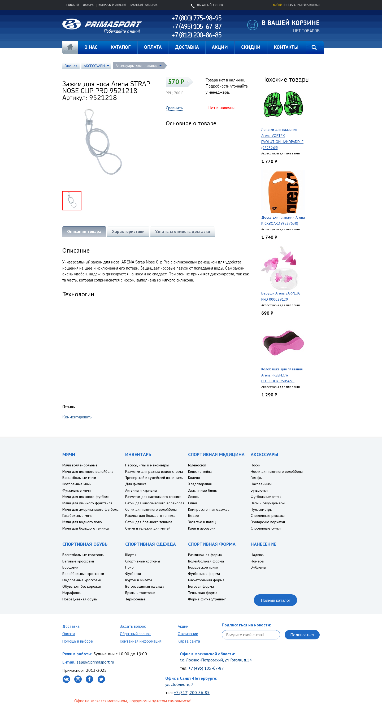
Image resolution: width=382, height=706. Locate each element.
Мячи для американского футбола (90, 509)
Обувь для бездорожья (81, 586)
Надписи (257, 554)
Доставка (71, 626)
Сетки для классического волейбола (154, 503)
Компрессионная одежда (208, 509)
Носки (255, 465)
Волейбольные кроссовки (83, 573)
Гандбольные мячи (77, 515)
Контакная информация (141, 641)
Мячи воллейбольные (80, 465)
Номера (257, 561)
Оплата (68, 633)
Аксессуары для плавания (137, 65)
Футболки (133, 573)
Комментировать (77, 416)
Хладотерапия (200, 484)
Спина (193, 503)
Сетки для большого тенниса (148, 521)
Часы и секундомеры (268, 503)
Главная (70, 47)
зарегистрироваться (304, 5)
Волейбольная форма (206, 561)
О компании (188, 633)
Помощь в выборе (77, 641)
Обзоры (88, 5)
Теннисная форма (202, 592)
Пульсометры (261, 509)
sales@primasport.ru (95, 662)
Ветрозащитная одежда (144, 586)
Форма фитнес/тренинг (207, 599)
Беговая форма (201, 586)
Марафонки (71, 592)
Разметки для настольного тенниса (153, 496)
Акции (183, 626)
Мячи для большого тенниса (85, 528)
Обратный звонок (135, 633)
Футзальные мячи (76, 490)
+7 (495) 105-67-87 (206, 668)
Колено (194, 477)
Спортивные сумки (266, 528)
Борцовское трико (203, 567)
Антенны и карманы (141, 490)
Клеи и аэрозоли (201, 528)
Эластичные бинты (203, 490)
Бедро (193, 515)
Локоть (193, 496)
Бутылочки (259, 490)
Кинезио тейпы (200, 471)
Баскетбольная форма (206, 580)
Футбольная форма (204, 573)
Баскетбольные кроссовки (83, 554)
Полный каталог (275, 600)
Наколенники (261, 484)
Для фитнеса (135, 484)
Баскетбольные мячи (79, 477)
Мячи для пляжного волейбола (87, 471)
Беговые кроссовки (78, 561)
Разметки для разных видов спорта (154, 471)
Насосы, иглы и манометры (147, 465)
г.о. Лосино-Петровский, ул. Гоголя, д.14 (216, 659)
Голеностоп (197, 465)
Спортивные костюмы (142, 561)
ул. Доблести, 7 (179, 684)
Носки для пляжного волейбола (277, 471)
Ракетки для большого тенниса (150, 515)
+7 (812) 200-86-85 (192, 692)
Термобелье (135, 599)
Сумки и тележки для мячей (148, 528)
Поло (129, 567)
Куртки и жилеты (138, 580)
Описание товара (84, 231)
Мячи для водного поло (82, 521)
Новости (72, 5)
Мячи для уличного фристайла (87, 503)
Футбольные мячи (77, 484)
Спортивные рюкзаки (268, 515)
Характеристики (128, 231)
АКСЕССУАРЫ (94, 65)
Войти (277, 5)
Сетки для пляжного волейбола (151, 509)
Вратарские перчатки (268, 521)
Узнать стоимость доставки (182, 231)
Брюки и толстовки (140, 592)
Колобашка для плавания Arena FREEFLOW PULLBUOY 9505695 (282, 375)
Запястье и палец (202, 521)
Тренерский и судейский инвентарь (154, 477)
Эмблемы (258, 567)
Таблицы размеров (144, 5)
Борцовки (70, 567)
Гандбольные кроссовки (81, 580)
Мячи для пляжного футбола (86, 496)
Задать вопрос (133, 626)
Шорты (130, 554)
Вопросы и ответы (112, 5)
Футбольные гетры (266, 496)
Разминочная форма (205, 554)
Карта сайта (189, 641)
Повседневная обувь (79, 599)
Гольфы (257, 477)
